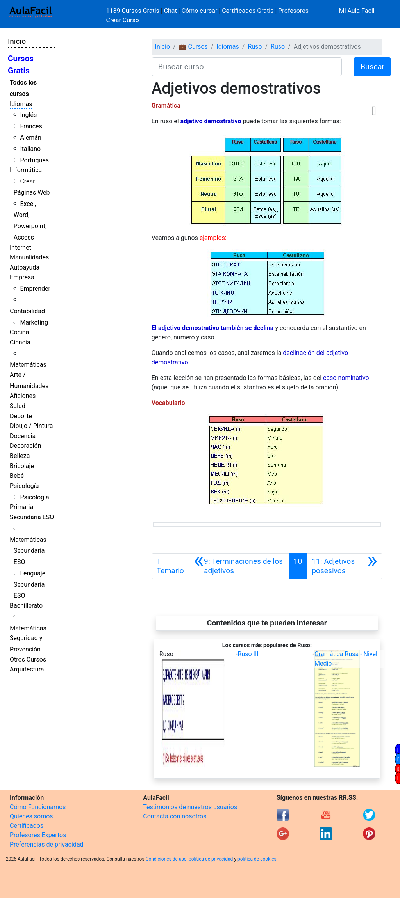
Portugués (34, 160)
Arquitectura (27, 669)
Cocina (19, 332)
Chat (170, 10)
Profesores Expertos (38, 835)
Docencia (23, 436)
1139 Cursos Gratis (133, 10)
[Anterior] (239, 566)
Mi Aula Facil (357, 10)
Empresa (22, 277)
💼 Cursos (193, 46)
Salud (17, 406)
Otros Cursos (28, 659)
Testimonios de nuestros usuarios (190, 807)
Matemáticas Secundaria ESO (28, 551)
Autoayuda (24, 267)
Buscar (372, 66)
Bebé (17, 475)
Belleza (20, 456)
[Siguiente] (344, 566)
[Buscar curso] (247, 66)
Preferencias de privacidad (47, 844)
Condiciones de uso (166, 859)
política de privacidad (211, 859)
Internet (20, 247)
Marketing (34, 322)
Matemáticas (28, 364)
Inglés (28, 115)
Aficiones (23, 395)
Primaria (21, 507)
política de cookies (257, 859)
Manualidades (29, 257)
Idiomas (21, 104)
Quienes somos (31, 816)
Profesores (293, 10)
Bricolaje (22, 466)
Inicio (17, 41)
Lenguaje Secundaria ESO (29, 585)
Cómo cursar (200, 10)
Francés (31, 126)
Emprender (35, 288)
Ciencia (20, 342)
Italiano (30, 149)
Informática (26, 170)
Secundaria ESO (32, 517)
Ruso (255, 46)
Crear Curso (122, 20)
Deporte (21, 416)
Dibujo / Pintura (31, 426)
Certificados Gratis (247, 10)
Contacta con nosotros (174, 816)
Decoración (25, 445)
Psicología (24, 486)
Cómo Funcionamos (38, 807)
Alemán (30, 137)
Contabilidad (27, 311)
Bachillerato (26, 605)
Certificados (26, 825)
